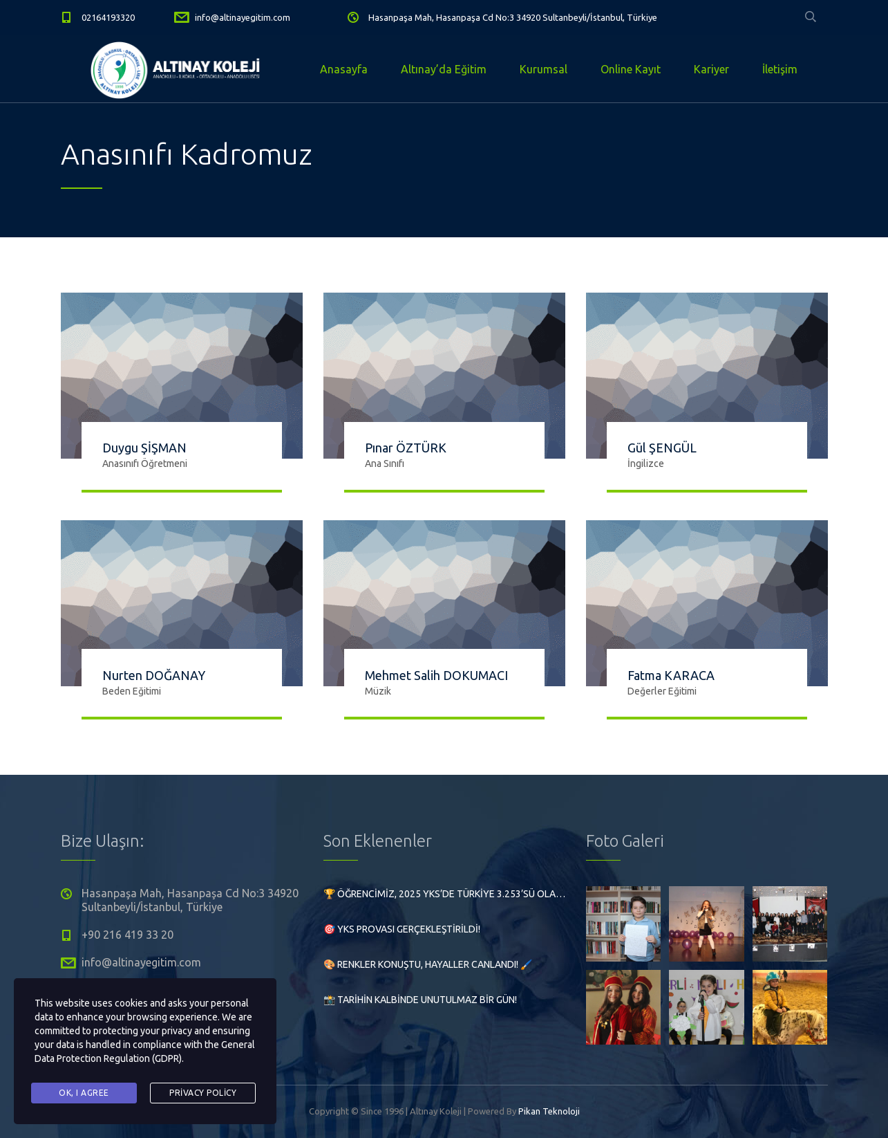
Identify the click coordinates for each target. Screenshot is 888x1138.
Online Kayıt (631, 69)
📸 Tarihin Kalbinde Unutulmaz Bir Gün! (420, 999)
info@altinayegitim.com (242, 17)
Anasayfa (344, 69)
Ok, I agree (84, 1092)
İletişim (779, 69)
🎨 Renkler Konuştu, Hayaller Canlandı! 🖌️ (427, 964)
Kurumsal (543, 69)
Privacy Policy (202, 1092)
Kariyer (711, 69)
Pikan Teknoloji (549, 1111)
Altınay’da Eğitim (443, 69)
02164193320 (108, 17)
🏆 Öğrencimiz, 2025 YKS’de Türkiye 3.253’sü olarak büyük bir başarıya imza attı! (444, 893)
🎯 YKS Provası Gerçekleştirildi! (401, 929)
